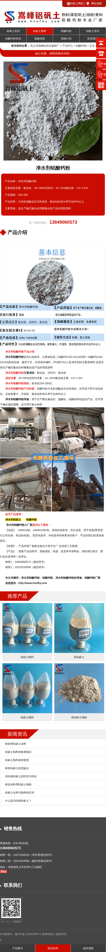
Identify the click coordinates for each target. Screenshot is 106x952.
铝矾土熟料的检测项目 (18, 751)
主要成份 (19, 372)
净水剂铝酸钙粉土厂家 (19, 524)
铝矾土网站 (76, 3)
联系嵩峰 (92, 38)
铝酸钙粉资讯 (13, 38)
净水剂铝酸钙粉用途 (17, 399)
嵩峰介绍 (66, 38)
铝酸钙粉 (66, 31)
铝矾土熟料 (39, 31)
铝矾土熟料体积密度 (17, 760)
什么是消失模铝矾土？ (18, 800)
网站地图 (96, 3)
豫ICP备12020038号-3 (28, 934)
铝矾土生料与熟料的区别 (19, 792)
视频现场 (39, 38)
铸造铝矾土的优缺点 (17, 768)
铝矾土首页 (13, 31)
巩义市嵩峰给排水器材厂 (44, 45)
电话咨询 (53, 948)
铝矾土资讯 (92, 31)
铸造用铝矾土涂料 (15, 743)
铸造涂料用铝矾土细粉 (18, 784)
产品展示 (17, 948)
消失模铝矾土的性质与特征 (21, 776)
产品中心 (67, 45)
